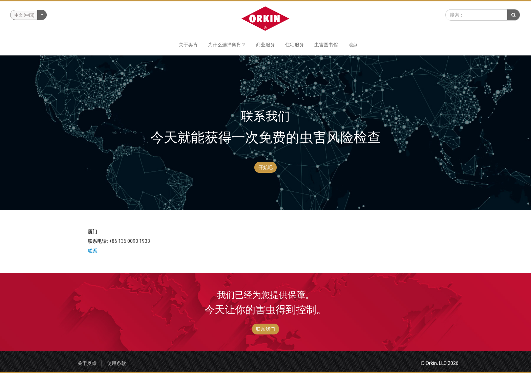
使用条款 (116, 363)
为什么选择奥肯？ (227, 44)
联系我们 (265, 329)
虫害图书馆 (326, 44)
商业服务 (265, 44)
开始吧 (265, 167)
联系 (92, 251)
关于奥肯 (188, 44)
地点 (353, 44)
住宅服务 (294, 44)
